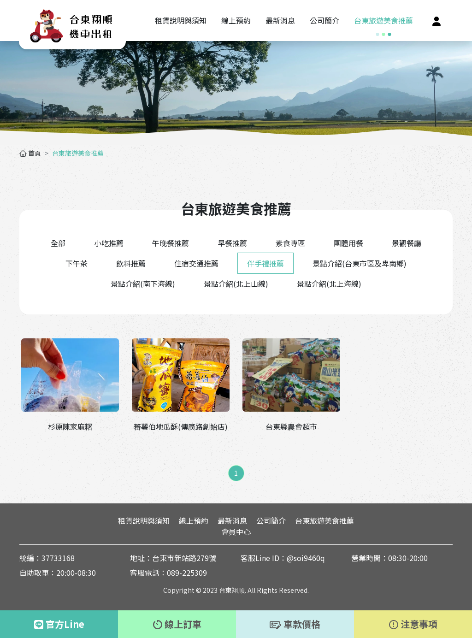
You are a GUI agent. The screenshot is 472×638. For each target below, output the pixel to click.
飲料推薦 (131, 263)
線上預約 (193, 520)
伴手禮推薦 (265, 263)
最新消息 (232, 520)
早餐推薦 (232, 242)
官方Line (59, 624)
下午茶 (76, 263)
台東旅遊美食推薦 (324, 520)
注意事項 (413, 624)
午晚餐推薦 (170, 242)
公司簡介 (271, 520)
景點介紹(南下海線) (143, 283)
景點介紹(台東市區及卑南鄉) (360, 263)
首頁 (30, 153)
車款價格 (295, 624)
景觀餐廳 (406, 242)
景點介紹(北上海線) (329, 283)
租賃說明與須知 (144, 520)
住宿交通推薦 (196, 263)
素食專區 (290, 242)
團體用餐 (348, 242)
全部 (58, 242)
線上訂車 (177, 624)
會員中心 (236, 531)
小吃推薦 (109, 242)
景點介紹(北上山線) (236, 283)
